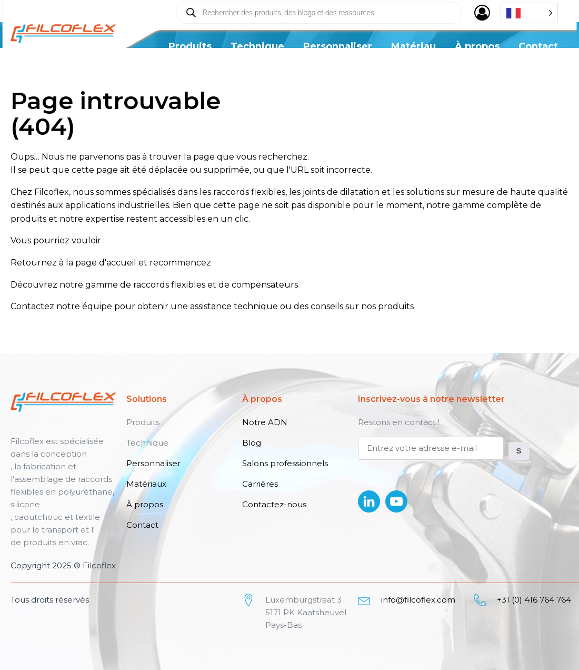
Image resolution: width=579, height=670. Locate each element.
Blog (251, 443)
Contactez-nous (274, 504)
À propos (477, 46)
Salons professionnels (285, 463)
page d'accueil (105, 263)
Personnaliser (337, 46)
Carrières (260, 484)
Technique (257, 46)
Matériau (413, 46)
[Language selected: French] (529, 13)
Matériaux (146, 484)
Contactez (32, 306)
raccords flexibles (169, 285)
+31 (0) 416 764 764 (534, 600)
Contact (538, 46)
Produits (190, 46)
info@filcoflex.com (418, 600)
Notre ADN (264, 422)
